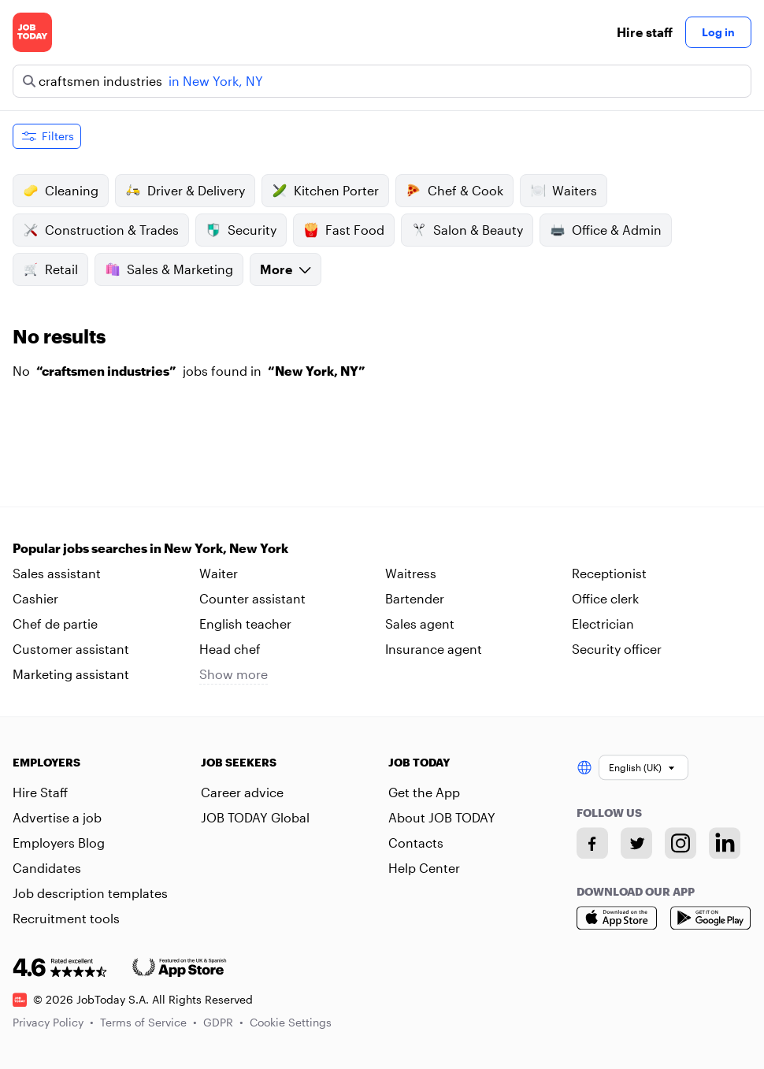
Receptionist (609, 573)
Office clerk (605, 598)
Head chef (230, 648)
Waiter (218, 573)
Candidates (47, 867)
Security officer (617, 648)
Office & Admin (606, 230)
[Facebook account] (592, 843)
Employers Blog (59, 842)
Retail (50, 269)
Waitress (410, 573)
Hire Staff (40, 792)
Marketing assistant (71, 673)
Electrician (603, 623)
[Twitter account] (636, 843)
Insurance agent (433, 648)
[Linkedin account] (724, 843)
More (285, 269)
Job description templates (90, 892)
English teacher (245, 623)
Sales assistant (57, 573)
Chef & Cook (454, 191)
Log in (718, 32)
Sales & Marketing (169, 269)
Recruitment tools (66, 918)
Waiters (563, 191)
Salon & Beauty (467, 230)
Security (241, 230)
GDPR (223, 1022)
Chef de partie (55, 623)
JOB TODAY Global (255, 817)
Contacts (415, 842)
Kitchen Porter (325, 191)
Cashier (35, 598)
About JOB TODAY (441, 817)
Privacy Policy (53, 1022)
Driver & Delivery (185, 191)
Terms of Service (148, 1022)
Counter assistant (252, 598)
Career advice (242, 792)
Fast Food (343, 230)
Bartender (414, 598)
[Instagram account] (680, 843)
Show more (233, 673)
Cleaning (60, 191)
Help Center (424, 867)
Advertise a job (57, 817)
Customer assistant (71, 648)
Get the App (424, 792)
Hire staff (645, 31)
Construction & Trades (101, 230)
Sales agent (419, 623)
